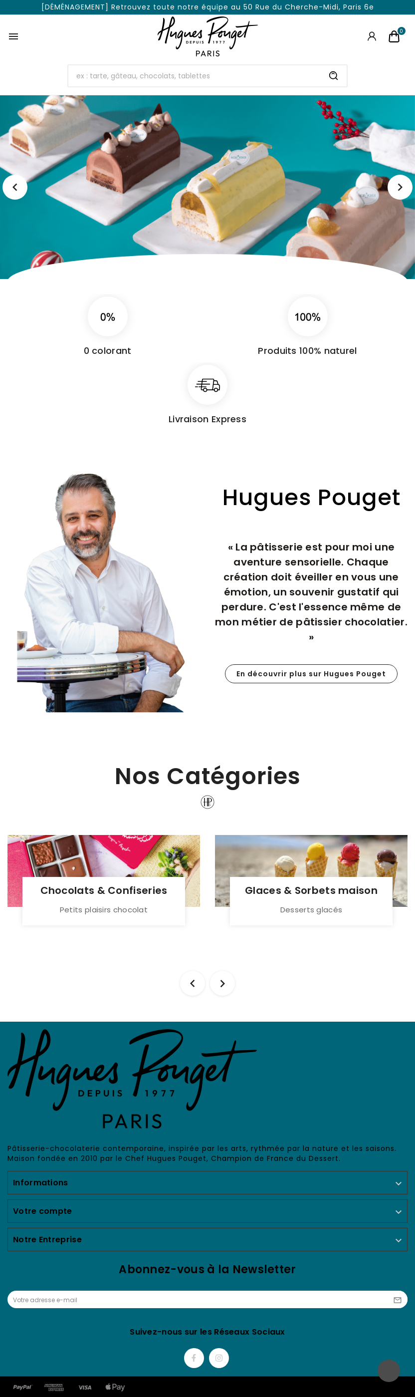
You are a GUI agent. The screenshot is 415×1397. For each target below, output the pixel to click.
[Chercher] (194, 75)
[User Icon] (372, 36)
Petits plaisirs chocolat (104, 909)
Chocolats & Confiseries (104, 890)
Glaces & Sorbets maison (311, 890)
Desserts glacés (311, 909)
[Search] (334, 75)
